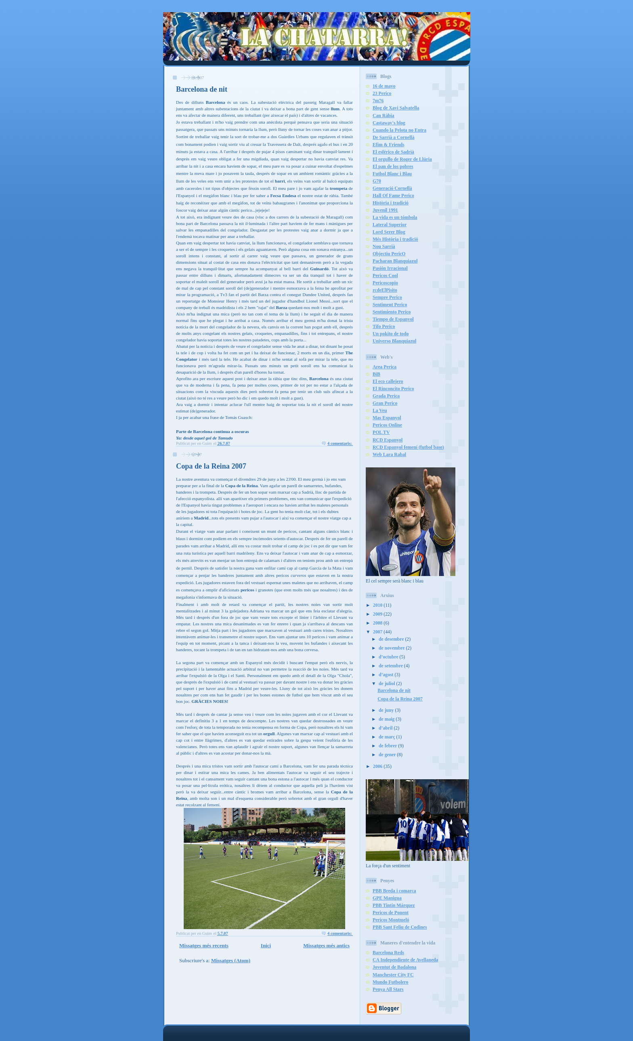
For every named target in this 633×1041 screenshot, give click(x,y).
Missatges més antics (326, 945)
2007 (378, 632)
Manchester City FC (393, 975)
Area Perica (384, 367)
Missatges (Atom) (230, 960)
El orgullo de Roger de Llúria (402, 159)
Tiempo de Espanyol (393, 319)
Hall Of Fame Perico (393, 195)
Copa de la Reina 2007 (211, 466)
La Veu (380, 410)
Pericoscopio (385, 283)
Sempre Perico (387, 297)
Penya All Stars (388, 989)
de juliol (387, 683)
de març (387, 737)
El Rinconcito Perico (393, 388)
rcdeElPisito (385, 290)
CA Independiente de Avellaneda (405, 960)
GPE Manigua (387, 898)
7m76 (378, 100)
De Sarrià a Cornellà (394, 137)
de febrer (388, 746)
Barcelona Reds (388, 952)
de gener (388, 754)
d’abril (386, 728)
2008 (378, 623)
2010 (378, 605)
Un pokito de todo (391, 333)
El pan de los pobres (393, 166)
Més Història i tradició (395, 239)
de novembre (392, 648)
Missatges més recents (203, 945)
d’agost (386, 674)
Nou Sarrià (384, 246)
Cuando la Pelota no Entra (399, 130)
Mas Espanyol (387, 418)
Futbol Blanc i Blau (392, 174)
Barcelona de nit (201, 89)
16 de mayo (384, 86)
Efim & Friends (389, 144)
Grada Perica (386, 396)
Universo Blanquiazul (394, 341)
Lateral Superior (390, 224)
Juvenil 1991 (385, 210)
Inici (266, 945)
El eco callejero (388, 381)
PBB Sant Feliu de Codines (400, 927)
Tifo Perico (384, 326)
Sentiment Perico (390, 304)
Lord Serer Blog (389, 232)
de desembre (392, 639)
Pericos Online (387, 425)
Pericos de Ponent (391, 912)
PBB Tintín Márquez (394, 905)
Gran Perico (385, 403)
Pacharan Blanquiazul (395, 261)
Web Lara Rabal (389, 454)
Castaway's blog (389, 123)
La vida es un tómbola (395, 217)
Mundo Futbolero (390, 982)
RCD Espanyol (387, 440)
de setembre (391, 666)
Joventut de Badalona (394, 967)
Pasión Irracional (390, 268)
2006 (378, 766)
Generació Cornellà (392, 188)
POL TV (381, 432)
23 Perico (382, 93)
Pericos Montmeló (391, 920)
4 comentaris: (340, 443)
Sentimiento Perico (392, 312)
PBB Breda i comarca (394, 891)
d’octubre (389, 657)
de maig (387, 719)
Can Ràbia (383, 115)
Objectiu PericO (389, 254)
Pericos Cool (385, 275)
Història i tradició (391, 203)
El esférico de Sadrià (393, 152)
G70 (377, 181)
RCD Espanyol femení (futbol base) (408, 447)
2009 (378, 614)
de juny (387, 710)
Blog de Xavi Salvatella (396, 108)
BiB (376, 374)
